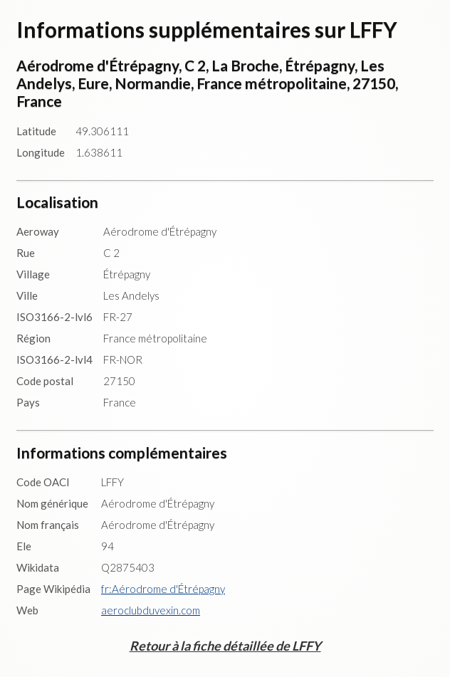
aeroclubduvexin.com (150, 610)
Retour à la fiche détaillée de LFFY (225, 646)
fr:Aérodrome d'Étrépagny (163, 588)
